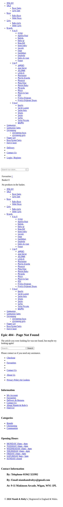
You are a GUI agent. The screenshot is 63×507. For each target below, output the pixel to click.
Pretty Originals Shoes (27, 100)
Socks (20, 115)
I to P (14, 63)
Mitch (20, 90)
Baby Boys (16, 16)
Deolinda (21, 56)
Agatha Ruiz (23, 36)
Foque (20, 61)
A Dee (20, 33)
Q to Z (14, 103)
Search (30, 348)
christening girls (18, 135)
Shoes (20, 113)
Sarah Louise (23, 108)
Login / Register (14, 157)
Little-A (21, 73)
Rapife (20, 105)
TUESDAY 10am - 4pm (17, 446)
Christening (11, 130)
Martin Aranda (24, 78)
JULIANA (21, 71)
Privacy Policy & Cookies (18, 380)
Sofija (20, 118)
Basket (31, 182)
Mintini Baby (23, 85)
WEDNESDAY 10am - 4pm (19, 448)
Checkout (11, 358)
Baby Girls (16, 23)
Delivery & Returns (15, 400)
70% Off (10, 3)
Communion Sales (14, 128)
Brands (9, 28)
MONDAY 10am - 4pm (17, 443)
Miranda (21, 88)
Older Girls (16, 26)
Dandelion (22, 53)
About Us (11, 375)
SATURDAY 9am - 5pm (17, 456)
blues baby (22, 46)
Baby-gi (21, 41)
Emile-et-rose (23, 58)
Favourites (7, 176)
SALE (9, 6)
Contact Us (12, 153)
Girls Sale (16, 11)
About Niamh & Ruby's (17, 405)
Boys (9, 13)
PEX (19, 95)
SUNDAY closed (14, 458)
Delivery (10, 148)
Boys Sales (16, 8)
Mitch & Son (23, 93)
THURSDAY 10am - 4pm (18, 451)
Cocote (21, 48)
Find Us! (10, 408)
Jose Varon (22, 68)
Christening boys (19, 133)
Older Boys (16, 18)
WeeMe (21, 123)
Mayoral (21, 80)
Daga (20, 51)
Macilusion (22, 76)
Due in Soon (12, 143)
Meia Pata (22, 83)
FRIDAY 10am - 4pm (16, 453)
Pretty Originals (24, 98)
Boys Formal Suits (14, 140)
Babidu (20, 38)
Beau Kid (21, 43)
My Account (12, 395)
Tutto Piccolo (23, 120)
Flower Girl (11, 138)
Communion (11, 125)
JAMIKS (21, 66)
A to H (14, 31)
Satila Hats (22, 110)
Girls (9, 21)
